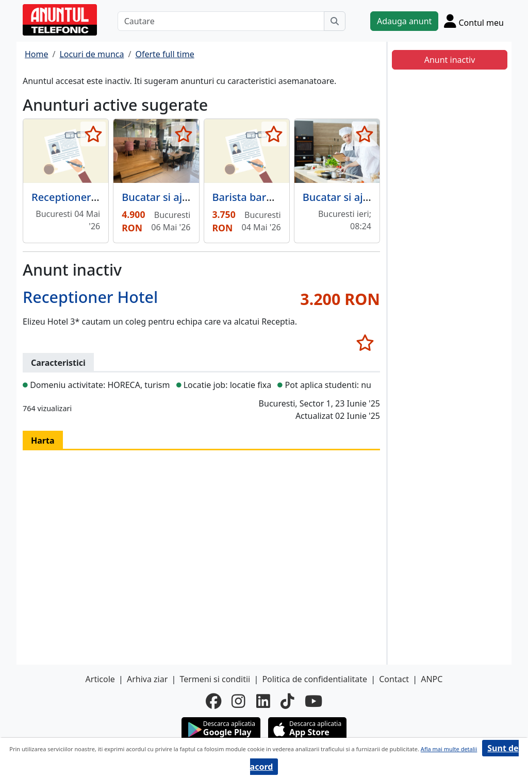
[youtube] (313, 701)
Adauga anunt (404, 21)
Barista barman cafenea (271, 197)
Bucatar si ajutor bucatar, (364, 197)
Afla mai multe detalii (449, 749)
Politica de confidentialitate (314, 679)
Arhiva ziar (147, 679)
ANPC (431, 679)
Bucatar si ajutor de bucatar (190, 197)
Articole (100, 679)
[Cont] (474, 21)
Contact (394, 679)
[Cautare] (221, 21)
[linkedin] (263, 701)
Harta (43, 440)
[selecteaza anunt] (93, 134)
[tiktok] (287, 701)
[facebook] (213, 701)
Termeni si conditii (214, 679)
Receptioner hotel (75, 197)
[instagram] (238, 701)
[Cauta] (334, 21)
